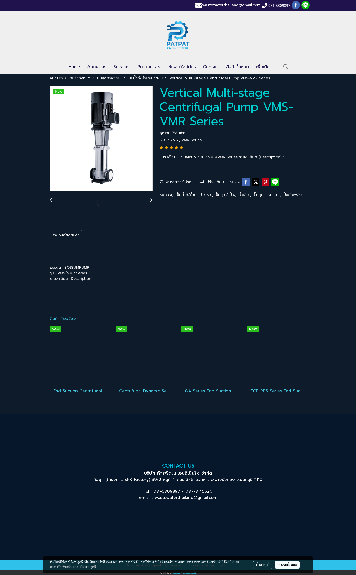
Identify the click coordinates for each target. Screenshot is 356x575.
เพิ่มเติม (265, 66)
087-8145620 (199, 491)
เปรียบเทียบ (212, 182)
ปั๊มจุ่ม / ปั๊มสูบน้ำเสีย (233, 195)
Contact (211, 66)
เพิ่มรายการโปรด (175, 182)
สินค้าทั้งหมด (237, 66)
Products (149, 66)
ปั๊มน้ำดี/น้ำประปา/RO (194, 195)
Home (74, 66)
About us (96, 66)
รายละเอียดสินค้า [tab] (65, 235)
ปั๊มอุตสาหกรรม (267, 195)
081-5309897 (166, 491)
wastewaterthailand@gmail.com (231, 5)
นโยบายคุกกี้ (88, 567)
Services (121, 66)
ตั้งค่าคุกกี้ (262, 565)
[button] (286, 66)
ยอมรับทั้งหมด (287, 565)
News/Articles (182, 66)
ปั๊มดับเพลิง (293, 195)
